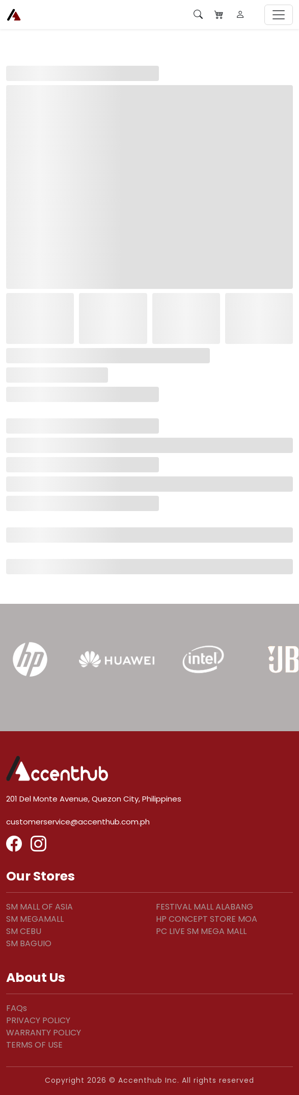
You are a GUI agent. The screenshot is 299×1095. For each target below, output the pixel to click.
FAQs (16, 1008)
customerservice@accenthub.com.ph (78, 821)
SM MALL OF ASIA (39, 907)
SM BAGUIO (28, 943)
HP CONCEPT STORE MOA (206, 919)
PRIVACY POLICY (38, 1020)
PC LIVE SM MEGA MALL (201, 931)
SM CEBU (23, 931)
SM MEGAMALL (35, 919)
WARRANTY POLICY (43, 1032)
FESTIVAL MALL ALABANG (204, 907)
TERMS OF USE (34, 1045)
